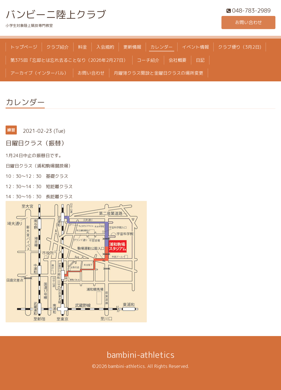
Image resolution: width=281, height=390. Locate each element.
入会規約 (105, 47)
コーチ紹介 (148, 60)
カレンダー (161, 47)
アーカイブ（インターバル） (39, 73)
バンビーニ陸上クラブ (56, 14)
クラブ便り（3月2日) (239, 47)
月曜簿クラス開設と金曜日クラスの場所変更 (158, 73)
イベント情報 (195, 47)
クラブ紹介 (57, 47)
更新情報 (132, 47)
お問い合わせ (248, 22)
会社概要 (177, 60)
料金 (82, 47)
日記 (200, 60)
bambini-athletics (140, 355)
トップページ (23, 47)
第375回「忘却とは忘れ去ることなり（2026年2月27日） (69, 60)
